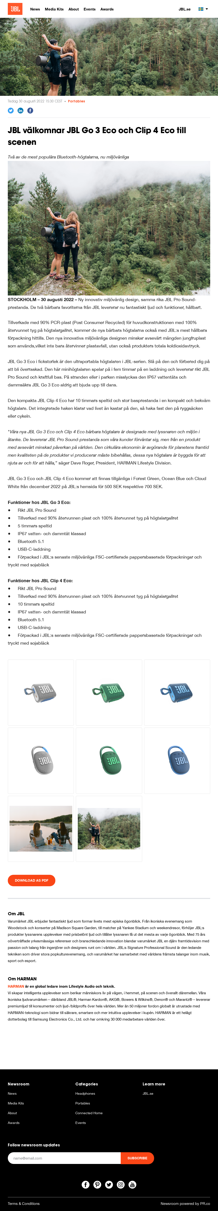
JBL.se (185, 9)
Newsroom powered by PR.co (185, 1203)
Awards (14, 1123)
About (12, 1113)
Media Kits (16, 1103)
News (12, 1093)
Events (80, 1123)
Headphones (85, 1093)
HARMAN (16, 986)
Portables (76, 101)
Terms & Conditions (24, 1203)
